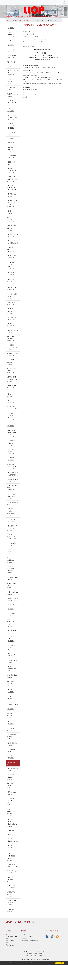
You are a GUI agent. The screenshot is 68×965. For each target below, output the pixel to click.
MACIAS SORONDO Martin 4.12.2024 (12, 188)
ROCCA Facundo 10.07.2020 (12, 480)
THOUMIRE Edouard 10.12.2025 (11, 64)
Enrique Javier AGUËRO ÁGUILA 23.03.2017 (11, 801)
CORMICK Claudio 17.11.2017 (10, 715)
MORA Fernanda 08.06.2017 (12, 763)
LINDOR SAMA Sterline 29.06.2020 (12, 488)
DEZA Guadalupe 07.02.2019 (12, 593)
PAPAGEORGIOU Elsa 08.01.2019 (12, 599)
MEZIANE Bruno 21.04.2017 (12, 770)
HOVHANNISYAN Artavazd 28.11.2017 (13, 707)
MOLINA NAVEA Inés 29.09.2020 (12, 474)
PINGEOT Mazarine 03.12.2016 (10, 879)
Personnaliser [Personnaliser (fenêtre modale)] (59, 963)
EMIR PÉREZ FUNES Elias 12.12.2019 (11, 496)
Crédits (23, 934)
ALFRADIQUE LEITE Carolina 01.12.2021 (12, 379)
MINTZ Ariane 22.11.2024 (11, 195)
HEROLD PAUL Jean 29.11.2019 (12, 521)
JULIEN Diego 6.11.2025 (11, 89)
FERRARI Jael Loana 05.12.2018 (11, 607)
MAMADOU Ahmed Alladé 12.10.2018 (11, 669)
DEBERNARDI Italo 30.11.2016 (12, 887)
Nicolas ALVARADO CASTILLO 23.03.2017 (11, 812)
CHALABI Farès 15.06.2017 (12, 757)
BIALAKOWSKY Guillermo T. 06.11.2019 (12, 528)
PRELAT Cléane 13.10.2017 (12, 723)
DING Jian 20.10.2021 (10, 425)
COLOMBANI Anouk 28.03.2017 (11, 786)
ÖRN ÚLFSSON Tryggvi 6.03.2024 (12, 220)
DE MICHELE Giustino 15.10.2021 (11, 443)
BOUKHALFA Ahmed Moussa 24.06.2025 (12, 117)
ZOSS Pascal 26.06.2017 (11, 750)
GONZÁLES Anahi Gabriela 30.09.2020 (11, 466)
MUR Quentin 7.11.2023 (11, 257)
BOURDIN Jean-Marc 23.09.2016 (12, 840)
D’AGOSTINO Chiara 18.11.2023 (11, 249)
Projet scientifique (11, 936)
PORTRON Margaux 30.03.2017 (10, 777)
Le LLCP (8, 934)
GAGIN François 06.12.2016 (12, 872)
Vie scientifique (17, 20)
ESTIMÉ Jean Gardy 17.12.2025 (11, 43)
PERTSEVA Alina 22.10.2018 (12, 631)
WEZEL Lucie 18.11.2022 (11, 318)
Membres (9, 938)
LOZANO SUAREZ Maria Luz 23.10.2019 (12, 537)
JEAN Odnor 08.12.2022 (11, 304)
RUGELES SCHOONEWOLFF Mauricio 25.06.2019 (13, 570)
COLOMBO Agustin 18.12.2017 (11, 684)
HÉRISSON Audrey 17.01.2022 (10, 362)
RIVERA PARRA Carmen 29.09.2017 (12, 737)
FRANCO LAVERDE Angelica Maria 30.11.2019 (12, 512)
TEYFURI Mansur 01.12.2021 (12, 387)
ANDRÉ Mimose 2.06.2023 (12, 274)
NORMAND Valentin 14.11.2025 (11, 81)
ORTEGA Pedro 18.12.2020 (12, 459)
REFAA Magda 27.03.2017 (11, 793)
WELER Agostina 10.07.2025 (12, 95)
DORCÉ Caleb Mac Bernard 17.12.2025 (11, 34)
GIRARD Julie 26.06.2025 (11, 110)
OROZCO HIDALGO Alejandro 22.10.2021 (10, 416)
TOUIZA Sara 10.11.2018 (11, 614)
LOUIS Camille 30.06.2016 (11, 910)
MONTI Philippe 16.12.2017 (12, 691)
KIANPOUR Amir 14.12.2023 (12, 235)
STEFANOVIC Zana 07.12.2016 (12, 865)
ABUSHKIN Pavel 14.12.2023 (12, 242)
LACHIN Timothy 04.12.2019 (12, 504)
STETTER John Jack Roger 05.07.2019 (12, 560)
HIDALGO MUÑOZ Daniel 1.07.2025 (12, 102)
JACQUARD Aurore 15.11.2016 (11, 894)
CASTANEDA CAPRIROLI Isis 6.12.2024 (12, 179)
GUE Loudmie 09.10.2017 (11, 729)
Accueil (9, 20)
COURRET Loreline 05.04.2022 (10, 339)
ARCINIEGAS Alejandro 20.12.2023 (11, 228)
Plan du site (24, 943)
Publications (9, 943)
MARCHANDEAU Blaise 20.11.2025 (12, 73)
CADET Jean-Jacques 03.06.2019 (11, 586)
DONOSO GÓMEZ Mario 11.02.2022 (12, 347)
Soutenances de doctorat (30, 20)
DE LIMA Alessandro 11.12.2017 (10, 698)
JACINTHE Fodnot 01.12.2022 (10, 311)
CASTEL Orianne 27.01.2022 (12, 355)
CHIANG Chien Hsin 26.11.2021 (12, 408)
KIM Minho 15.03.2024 (10, 212)
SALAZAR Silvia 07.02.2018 (12, 676)
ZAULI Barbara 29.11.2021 (11, 401)
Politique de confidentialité (29, 941)
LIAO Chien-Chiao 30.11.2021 (11, 394)
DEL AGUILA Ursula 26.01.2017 (11, 833)
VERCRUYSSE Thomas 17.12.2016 (11, 847)
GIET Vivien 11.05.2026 (11, 27)
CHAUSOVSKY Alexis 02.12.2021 (12, 371)
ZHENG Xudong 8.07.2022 (12, 325)
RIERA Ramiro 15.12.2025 (11, 57)
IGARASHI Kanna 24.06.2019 (12, 578)
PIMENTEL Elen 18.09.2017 (12, 744)
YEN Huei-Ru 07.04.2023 (11, 289)
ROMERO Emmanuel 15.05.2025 (10, 126)
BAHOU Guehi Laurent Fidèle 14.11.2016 (12, 903)
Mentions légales (26, 936)
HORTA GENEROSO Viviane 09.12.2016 (11, 857)
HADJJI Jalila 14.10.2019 (11, 544)
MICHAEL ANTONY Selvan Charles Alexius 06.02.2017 (12, 823)
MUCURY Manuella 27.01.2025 (10, 149)
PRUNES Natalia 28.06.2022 (12, 331)
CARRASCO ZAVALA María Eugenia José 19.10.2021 (11, 433)
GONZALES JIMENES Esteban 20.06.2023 (11, 265)
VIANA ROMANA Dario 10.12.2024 (12, 171)
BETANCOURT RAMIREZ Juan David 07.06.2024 (12, 203)
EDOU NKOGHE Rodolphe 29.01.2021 (12, 452)
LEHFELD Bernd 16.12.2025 (12, 50)
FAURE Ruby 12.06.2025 (11, 133)
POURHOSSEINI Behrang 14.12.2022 (12, 296)
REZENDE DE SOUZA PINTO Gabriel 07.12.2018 (12, 623)
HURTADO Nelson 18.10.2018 (10, 639)
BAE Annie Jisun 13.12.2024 (12, 157)
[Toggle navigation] (3, 2)
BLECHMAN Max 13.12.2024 (12, 163)
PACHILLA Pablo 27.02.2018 (12, 661)
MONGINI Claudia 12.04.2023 (10, 281)
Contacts (24, 938)
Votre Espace (10, 945)
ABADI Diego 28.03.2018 (11, 655)
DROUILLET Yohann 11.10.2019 (11, 552)
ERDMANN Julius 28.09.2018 (11, 647)
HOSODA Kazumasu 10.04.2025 (10, 141)
